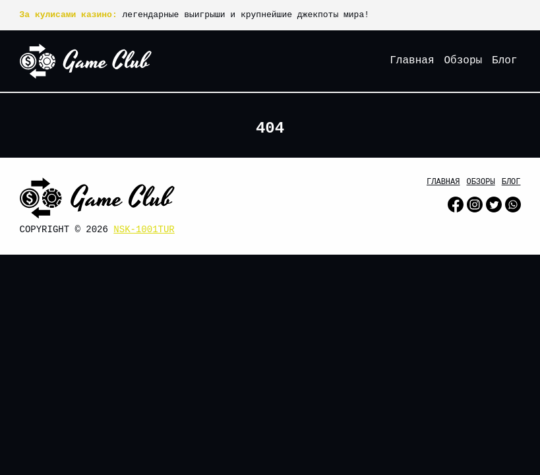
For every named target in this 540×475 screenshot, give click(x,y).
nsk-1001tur (143, 229)
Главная (412, 61)
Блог (504, 61)
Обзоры (463, 61)
